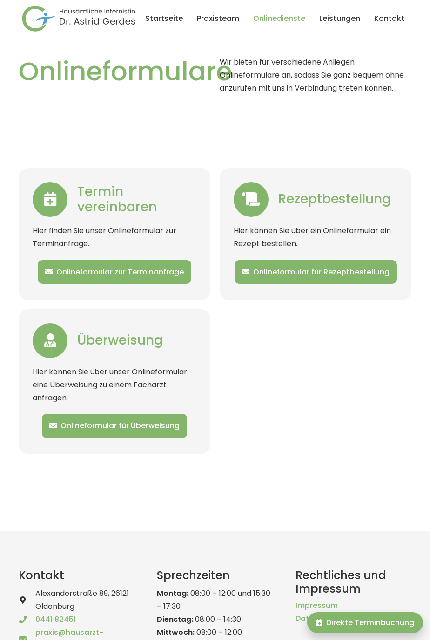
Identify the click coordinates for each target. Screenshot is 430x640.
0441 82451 (55, 619)
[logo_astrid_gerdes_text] (79, 18)
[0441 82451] (27, 619)
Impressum (317, 605)
